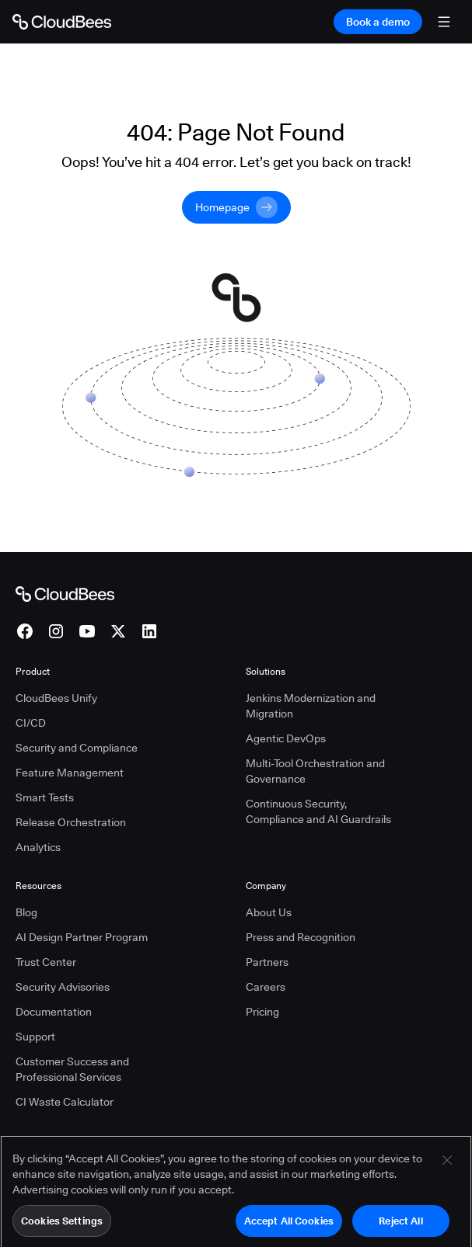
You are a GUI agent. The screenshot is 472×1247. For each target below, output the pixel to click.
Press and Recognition (300, 937)
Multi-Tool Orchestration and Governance (315, 771)
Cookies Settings (62, 1227)
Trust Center (46, 962)
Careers (265, 987)
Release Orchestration (71, 822)
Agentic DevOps (286, 738)
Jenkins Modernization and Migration (311, 706)
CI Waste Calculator (65, 1102)
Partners (267, 962)
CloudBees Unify (56, 698)
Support (35, 1036)
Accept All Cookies (289, 1227)
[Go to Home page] (61, 22)
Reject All (400, 1227)
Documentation (54, 1012)
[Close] (447, 1166)
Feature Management (70, 772)
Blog (26, 912)
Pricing (262, 1012)
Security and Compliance (77, 748)
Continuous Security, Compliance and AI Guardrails (318, 811)
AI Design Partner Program (82, 937)
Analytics (38, 847)
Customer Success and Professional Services (72, 1069)
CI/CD (31, 723)
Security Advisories (63, 987)
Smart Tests (45, 797)
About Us (269, 912)
